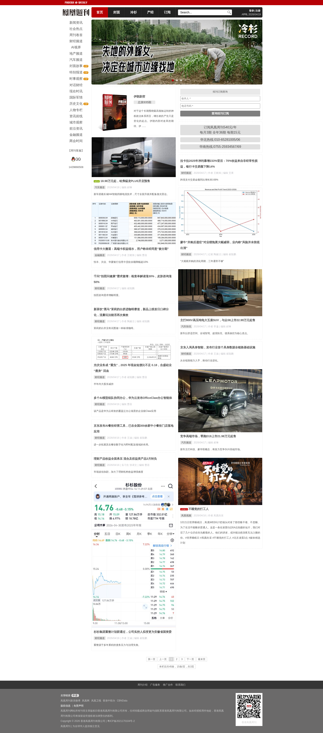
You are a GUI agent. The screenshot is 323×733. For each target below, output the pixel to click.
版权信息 (65, 705)
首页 (99, 12)
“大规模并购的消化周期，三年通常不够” (202, 261)
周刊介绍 (142, 684)
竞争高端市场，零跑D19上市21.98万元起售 (208, 436)
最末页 (201, 659)
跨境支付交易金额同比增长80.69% (199, 179)
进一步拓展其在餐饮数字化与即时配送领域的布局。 (122, 444)
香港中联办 (109, 700)
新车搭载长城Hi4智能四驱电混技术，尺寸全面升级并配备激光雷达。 (131, 194)
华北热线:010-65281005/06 (220, 139)
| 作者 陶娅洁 (127, 321)
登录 (251, 10)
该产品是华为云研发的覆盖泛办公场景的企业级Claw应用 (125, 411)
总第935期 (144, 102)
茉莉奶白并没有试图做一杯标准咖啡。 (115, 328)
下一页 (190, 659)
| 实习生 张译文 (129, 465)
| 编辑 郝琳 (126, 187)
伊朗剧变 (139, 96)
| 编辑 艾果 (228, 173)
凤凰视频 (186, 515)
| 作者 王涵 (213, 353)
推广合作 (168, 684)
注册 (257, 10)
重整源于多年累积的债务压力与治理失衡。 (117, 645)
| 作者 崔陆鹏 (127, 377)
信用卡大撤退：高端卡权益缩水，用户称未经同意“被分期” (131, 248)
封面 (116, 12)
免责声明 (78, 705)
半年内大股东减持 (104, 384)
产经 (150, 12)
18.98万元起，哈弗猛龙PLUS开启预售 (125, 181)
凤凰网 (85, 700)
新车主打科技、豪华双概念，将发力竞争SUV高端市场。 (211, 449)
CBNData (122, 700)
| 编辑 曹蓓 (141, 255)
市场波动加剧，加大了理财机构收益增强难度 (118, 471)
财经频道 (186, 173)
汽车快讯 (186, 326)
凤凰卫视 (96, 700)
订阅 (167, 12)
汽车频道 (100, 187)
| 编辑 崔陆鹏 (229, 254)
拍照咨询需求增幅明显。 (107, 295)
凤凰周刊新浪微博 (70, 700)
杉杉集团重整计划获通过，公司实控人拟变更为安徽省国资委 (133, 631)
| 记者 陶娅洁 (214, 254)
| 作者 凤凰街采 (215, 515)
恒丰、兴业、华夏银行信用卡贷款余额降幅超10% (121, 262)
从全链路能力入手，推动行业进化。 (200, 360)
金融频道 (100, 255)
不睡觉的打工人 (198, 509)
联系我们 (180, 684)
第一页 (151, 659)
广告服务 (155, 684)
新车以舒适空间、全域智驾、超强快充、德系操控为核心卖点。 (214, 333)
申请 (74, 695)
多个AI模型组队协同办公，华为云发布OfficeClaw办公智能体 (133, 397)
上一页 (163, 659)
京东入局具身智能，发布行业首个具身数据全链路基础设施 (217, 347)
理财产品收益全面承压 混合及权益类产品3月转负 (125, 458)
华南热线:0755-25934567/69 (220, 146)
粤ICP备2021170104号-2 (121, 721)
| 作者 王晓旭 (214, 173)
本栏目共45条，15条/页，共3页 (176, 666)
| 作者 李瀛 (213, 326)
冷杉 (133, 12)
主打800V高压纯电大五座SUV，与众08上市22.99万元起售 (217, 320)
